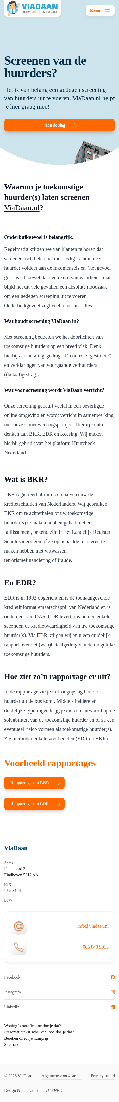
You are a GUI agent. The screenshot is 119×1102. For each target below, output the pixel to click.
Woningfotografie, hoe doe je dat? (32, 1025)
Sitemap (11, 1044)
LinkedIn (59, 1007)
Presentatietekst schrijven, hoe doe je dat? (39, 1032)
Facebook (59, 977)
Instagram (59, 992)
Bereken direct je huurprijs (26, 1038)
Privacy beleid (103, 1076)
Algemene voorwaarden (62, 1076)
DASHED (54, 1090)
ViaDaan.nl (22, 207)
